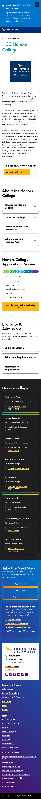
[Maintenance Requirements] (20, 368)
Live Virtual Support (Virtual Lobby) (20, 631)
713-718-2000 (14, 656)
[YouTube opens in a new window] (6, 674)
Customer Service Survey (11, 770)
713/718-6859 (13, 510)
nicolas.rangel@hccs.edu (17, 427)
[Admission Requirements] (20, 357)
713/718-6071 (13, 409)
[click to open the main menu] (38, 30)
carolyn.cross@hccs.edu (17, 448)
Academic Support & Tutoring (17, 627)
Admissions (7, 689)
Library (5, 739)
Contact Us (9, 669)
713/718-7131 (13, 531)
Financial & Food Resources (16, 623)
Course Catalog (8, 732)
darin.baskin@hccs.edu (17, 406)
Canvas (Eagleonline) (9, 724)
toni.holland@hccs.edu (17, 507)
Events (5, 709)
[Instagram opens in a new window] (22, 674)
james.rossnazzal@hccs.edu (18, 528)
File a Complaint (8, 786)
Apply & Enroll (20, 584)
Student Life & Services (13, 697)
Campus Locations (12, 667)
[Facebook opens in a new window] (10, 674)
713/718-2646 (13, 551)
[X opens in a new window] (14, 674)
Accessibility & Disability (11, 767)
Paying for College (13, 619)
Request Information (21, 597)
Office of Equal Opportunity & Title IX (16, 774)
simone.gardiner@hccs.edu (18, 468)
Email (4, 728)
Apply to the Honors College (17, 172)
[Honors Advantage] (20, 217)
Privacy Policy (7, 763)
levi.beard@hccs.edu (16, 548)
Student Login (7, 720)
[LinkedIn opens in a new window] (18, 674)
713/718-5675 (13, 489)
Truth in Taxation (8, 782)
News (4, 705)
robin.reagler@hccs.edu (17, 486)
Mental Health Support (10, 747)
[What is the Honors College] (20, 206)
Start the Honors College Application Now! (20, 306)
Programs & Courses (11, 38)
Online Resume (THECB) (10, 778)
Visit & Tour (20, 590)
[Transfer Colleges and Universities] (20, 228)
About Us (6, 701)
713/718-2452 (13, 450)
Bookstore (6, 735)
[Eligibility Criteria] (20, 348)
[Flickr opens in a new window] (26, 674)
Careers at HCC (8, 743)
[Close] (37, 4)
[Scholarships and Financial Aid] (20, 240)
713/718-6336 (13, 430)
